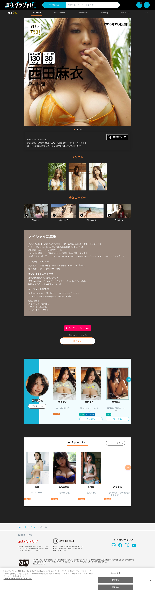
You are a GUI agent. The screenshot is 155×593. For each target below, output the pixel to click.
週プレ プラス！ (30, 527)
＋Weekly (104, 12)
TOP (20, 527)
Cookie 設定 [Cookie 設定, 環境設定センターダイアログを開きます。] (115, 573)
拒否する (115, 580)
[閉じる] (150, 580)
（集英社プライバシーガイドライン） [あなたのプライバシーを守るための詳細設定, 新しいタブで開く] (18, 578)
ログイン (77, 341)
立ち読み (91, 419)
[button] (128, 379)
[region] (77, 580)
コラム (145, 12)
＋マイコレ (125, 12)
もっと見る (115, 443)
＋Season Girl (59, 12)
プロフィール (37, 406)
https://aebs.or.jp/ (39, 564)
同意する (115, 587)
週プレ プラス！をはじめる (77, 328)
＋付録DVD (82, 12)
